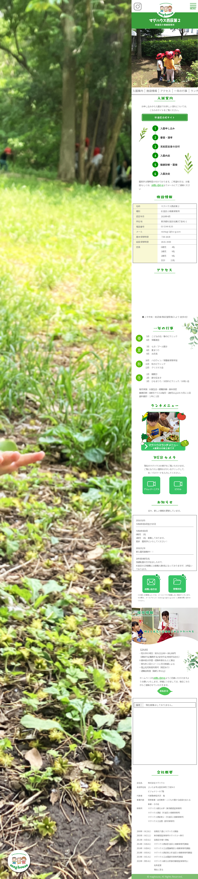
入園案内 (138, 91)
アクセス (165, 91)
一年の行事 (180, 91)
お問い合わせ (157, 185)
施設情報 (151, 91)
